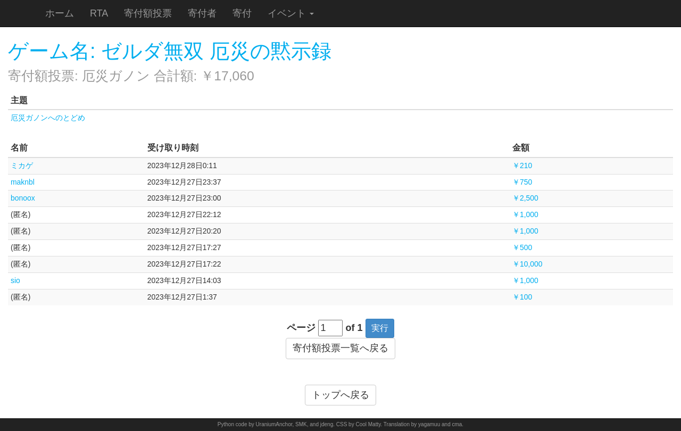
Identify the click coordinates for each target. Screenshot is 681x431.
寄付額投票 (148, 13)
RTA (99, 13)
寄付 (242, 13)
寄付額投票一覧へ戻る (340, 348)
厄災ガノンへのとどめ (48, 117)
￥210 (522, 165)
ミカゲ (22, 165)
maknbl (23, 182)
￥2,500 (525, 198)
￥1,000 (525, 214)
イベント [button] (291, 13)
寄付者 (202, 13)
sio (15, 280)
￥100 (522, 297)
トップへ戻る (340, 394)
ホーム (59, 13)
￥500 (522, 247)
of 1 (354, 327)
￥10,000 (527, 264)
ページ (301, 327)
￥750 (522, 182)
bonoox (23, 198)
